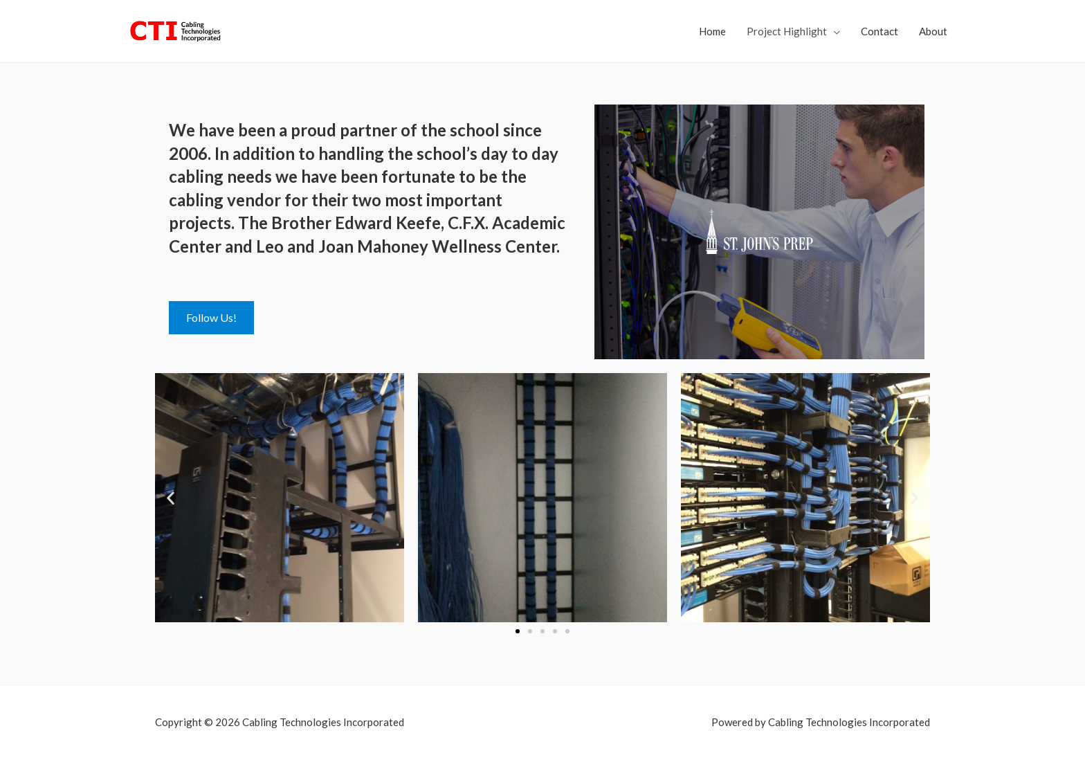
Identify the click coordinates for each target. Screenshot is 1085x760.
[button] (170, 498)
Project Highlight (787, 31)
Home (712, 31)
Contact (879, 31)
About (933, 31)
